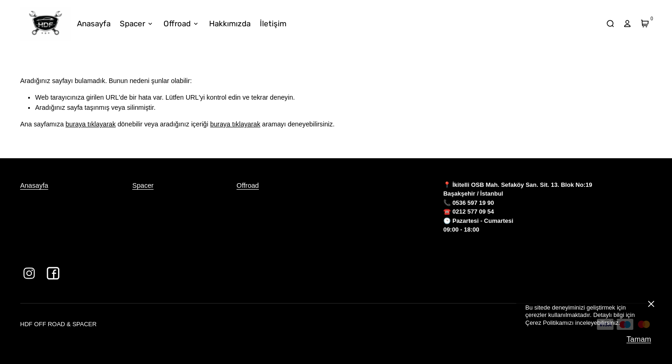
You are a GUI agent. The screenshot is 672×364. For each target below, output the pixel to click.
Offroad (248, 185)
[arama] (610, 24)
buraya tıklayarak (90, 124)
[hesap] (627, 24)
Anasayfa (34, 185)
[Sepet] (644, 24)
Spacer (142, 185)
